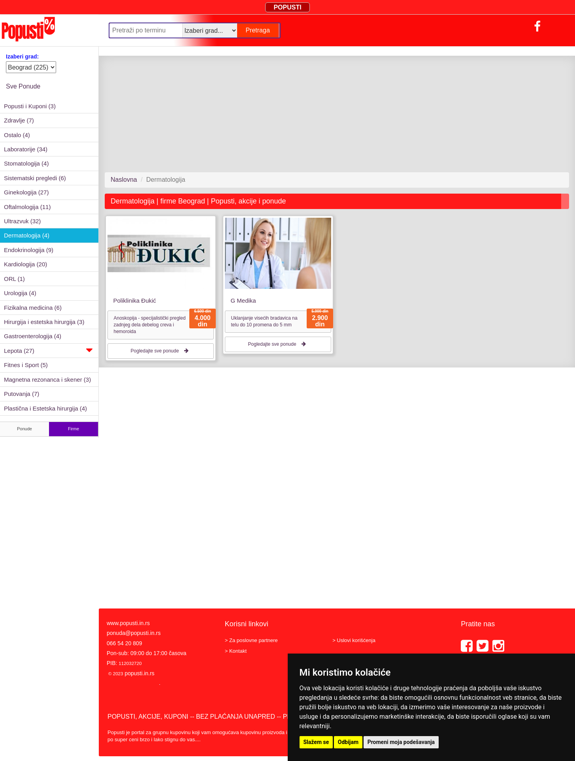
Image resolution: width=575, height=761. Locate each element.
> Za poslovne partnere (251, 640)
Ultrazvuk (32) (22, 221)
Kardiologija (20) (25, 264)
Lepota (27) (48, 350)
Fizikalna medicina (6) (33, 307)
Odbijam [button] (348, 742)
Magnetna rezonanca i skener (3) (47, 379)
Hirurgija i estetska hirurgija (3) (44, 321)
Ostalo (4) (17, 135)
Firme (73, 428)
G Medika (243, 300)
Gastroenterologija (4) (32, 336)
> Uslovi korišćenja (353, 640)
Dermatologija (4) (26, 235)
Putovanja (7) (21, 393)
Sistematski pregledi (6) (35, 178)
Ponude (24, 428)
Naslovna (124, 179)
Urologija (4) (20, 293)
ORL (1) (14, 278)
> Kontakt (236, 651)
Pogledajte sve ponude (160, 351)
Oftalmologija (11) (27, 206)
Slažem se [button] (316, 742)
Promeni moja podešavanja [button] (401, 742)
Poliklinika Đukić (134, 300)
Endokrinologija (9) (28, 250)
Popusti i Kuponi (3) (30, 106)
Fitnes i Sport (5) (26, 365)
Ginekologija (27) (26, 192)
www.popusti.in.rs (128, 623)
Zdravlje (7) (19, 120)
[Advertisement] (334, 113)
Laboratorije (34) (25, 149)
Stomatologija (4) (26, 163)
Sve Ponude (23, 86)
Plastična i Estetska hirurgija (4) (45, 408)
